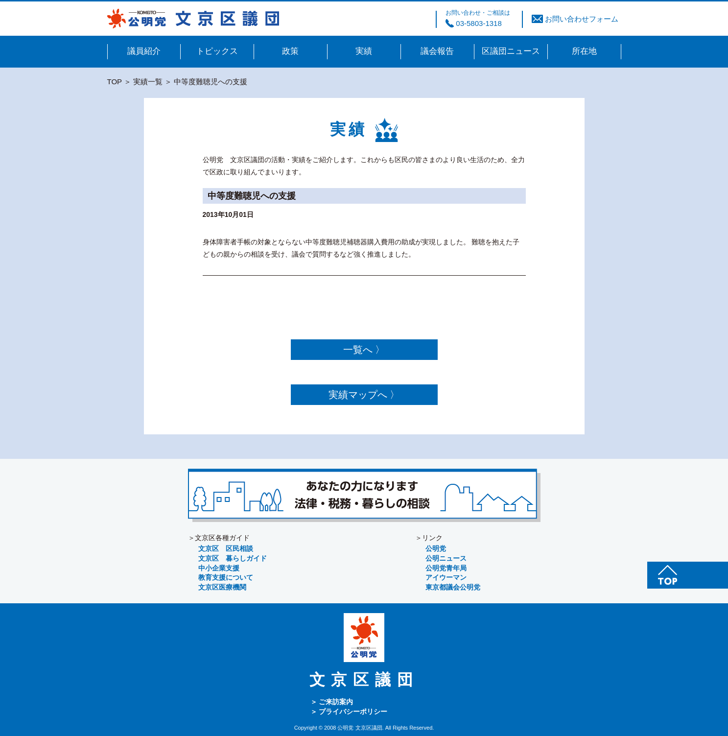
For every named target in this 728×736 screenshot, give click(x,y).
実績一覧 (148, 81)
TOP (114, 81)
